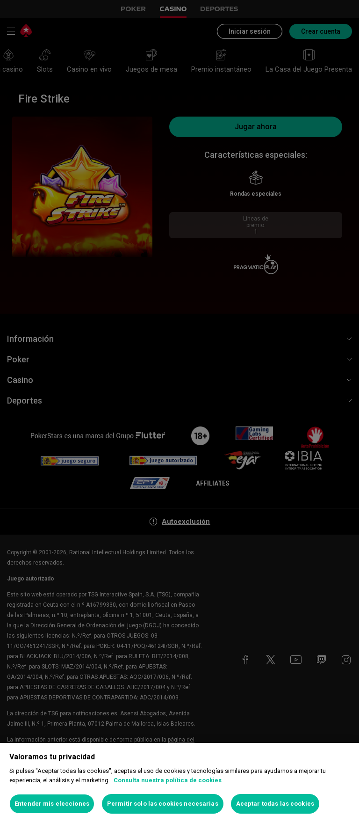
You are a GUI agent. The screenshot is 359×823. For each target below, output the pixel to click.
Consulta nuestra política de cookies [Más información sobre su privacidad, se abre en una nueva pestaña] (168, 780)
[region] (179, 783)
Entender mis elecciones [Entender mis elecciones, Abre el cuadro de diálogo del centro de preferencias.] (51, 803)
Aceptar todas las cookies (275, 803)
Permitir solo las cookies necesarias (162, 803)
